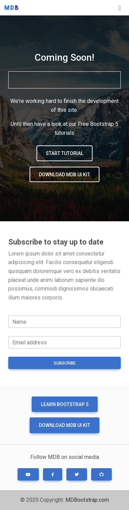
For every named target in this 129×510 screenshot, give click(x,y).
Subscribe (65, 363)
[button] (28, 474)
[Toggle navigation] (119, 8)
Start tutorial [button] (64, 153)
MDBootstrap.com (87, 500)
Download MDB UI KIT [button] (64, 174)
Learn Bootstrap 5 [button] (64, 404)
